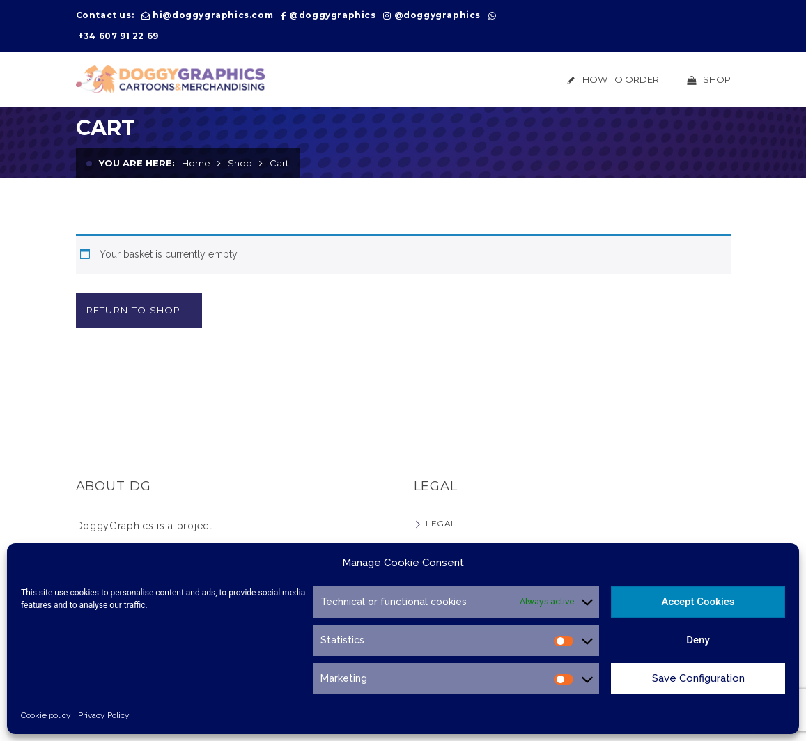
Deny (698, 640)
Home (196, 163)
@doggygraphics (332, 15)
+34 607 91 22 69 (118, 36)
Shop (240, 163)
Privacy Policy (104, 715)
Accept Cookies (697, 601)
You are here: (137, 163)
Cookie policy (46, 715)
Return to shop (133, 309)
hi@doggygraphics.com (213, 15)
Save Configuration (698, 678)
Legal (441, 523)
